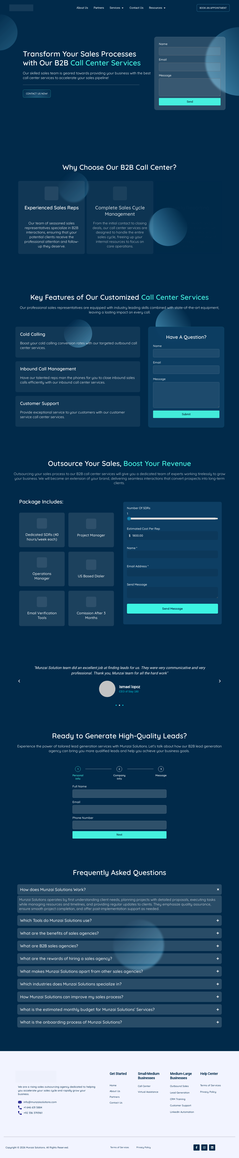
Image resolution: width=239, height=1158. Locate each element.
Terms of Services (119, 1147)
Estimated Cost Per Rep (143, 529)
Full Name (79, 786)
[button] (19, 681)
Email (163, 59)
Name (163, 44)
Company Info (119, 777)
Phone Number (82, 818)
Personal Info (77, 777)
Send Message (137, 585)
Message (165, 75)
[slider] (129, 519)
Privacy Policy (143, 1147)
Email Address (137, 567)
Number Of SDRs (138, 509)
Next (119, 834)
